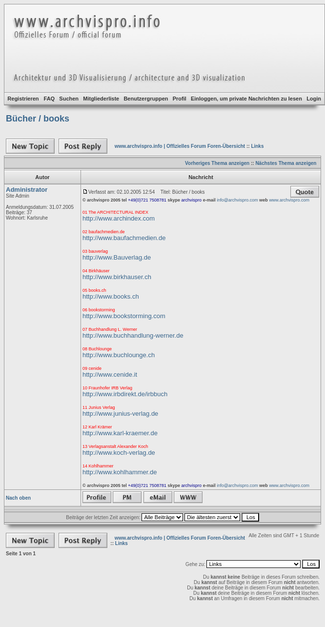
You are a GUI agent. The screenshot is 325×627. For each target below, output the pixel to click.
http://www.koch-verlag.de (118, 452)
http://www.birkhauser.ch (116, 277)
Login (313, 98)
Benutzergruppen (145, 98)
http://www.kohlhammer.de (119, 472)
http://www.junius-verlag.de (120, 413)
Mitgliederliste (101, 98)
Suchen (69, 98)
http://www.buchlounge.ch (118, 355)
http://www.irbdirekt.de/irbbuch (124, 394)
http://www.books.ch (110, 296)
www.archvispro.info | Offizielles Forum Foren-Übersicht (180, 146)
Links (257, 146)
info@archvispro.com (237, 200)
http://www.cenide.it (109, 374)
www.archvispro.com (289, 200)
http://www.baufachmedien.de (124, 238)
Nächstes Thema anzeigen (285, 163)
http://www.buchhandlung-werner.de (132, 335)
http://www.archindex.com (118, 218)
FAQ (49, 98)
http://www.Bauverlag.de (116, 257)
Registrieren (23, 98)
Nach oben (18, 498)
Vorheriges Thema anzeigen (217, 163)
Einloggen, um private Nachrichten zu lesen (246, 98)
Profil (179, 98)
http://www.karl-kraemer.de (120, 433)
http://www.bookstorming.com (123, 316)
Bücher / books (37, 118)
